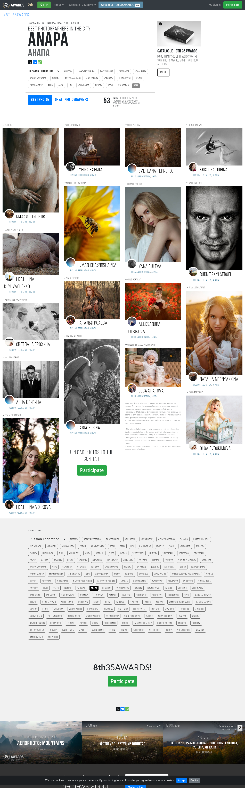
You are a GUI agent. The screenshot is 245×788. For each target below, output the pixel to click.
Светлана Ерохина (33, 344)
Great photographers (71, 100)
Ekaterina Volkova (33, 507)
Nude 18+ (9, 125)
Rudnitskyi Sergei (215, 274)
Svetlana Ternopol (156, 171)
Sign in (215, 4)
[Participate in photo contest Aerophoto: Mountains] (41, 742)
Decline (194, 780)
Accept (181, 780)
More (163, 72)
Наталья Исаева (92, 323)
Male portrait (12, 357)
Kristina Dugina (214, 170)
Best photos (40, 100)
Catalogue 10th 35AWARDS (120, 5)
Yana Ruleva (150, 266)
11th (44, 4)
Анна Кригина (28, 402)
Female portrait (13, 415)
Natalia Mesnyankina (219, 379)
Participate (232, 4)
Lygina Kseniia (90, 170)
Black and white (74, 336)
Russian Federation (41, 71)
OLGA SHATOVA (151, 391)
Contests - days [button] (81, 4)
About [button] (58, 4)
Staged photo (72, 278)
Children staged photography (142, 345)
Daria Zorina (88, 428)
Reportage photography (17, 299)
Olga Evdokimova (215, 448)
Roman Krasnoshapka (97, 265)
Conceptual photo (14, 230)
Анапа (32, 222)
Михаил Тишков (30, 217)
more (136, 85)
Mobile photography (76, 183)
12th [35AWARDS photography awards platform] (18, 5)
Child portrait (73, 125)
